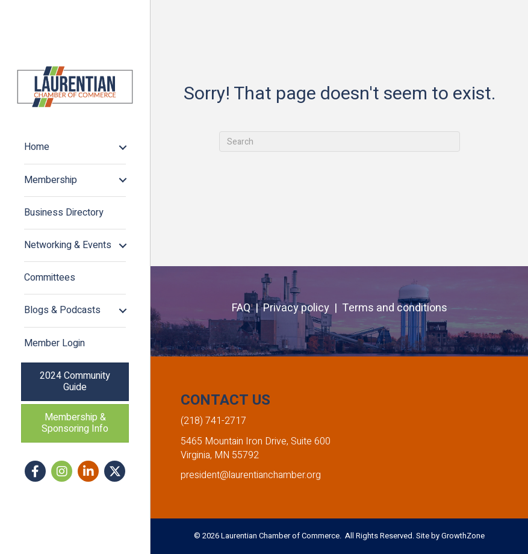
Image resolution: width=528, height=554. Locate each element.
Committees (49, 277)
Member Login (54, 343)
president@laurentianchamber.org (251, 475)
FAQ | (247, 308)
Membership (50, 180)
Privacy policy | (302, 308)
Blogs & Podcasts (62, 310)
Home (36, 147)
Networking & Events (67, 245)
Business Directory (64, 212)
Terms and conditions (394, 308)
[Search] (339, 141)
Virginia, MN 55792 (220, 455)
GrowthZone (463, 535)
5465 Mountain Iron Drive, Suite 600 (256, 441)
